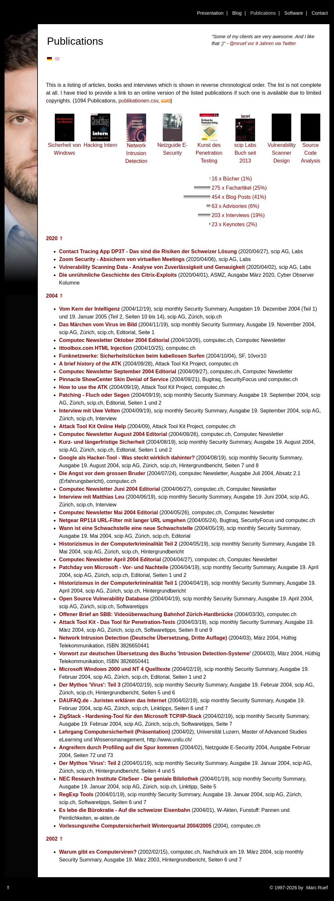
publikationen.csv (138, 100)
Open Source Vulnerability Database (104, 598)
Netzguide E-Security (172, 146)
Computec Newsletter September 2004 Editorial (117, 371)
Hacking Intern (100, 142)
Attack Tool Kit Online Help (92, 426)
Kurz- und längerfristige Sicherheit (101, 442)
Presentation (210, 13)
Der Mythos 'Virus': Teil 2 (89, 763)
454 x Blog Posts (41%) (239, 197)
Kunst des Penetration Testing (209, 150)
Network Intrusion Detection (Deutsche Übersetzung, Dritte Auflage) (143, 638)
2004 (52, 296)
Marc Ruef (317, 887)
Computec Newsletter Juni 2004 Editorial (109, 489)
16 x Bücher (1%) (232, 178)
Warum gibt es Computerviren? (98, 852)
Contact (319, 13)
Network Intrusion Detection (136, 150)
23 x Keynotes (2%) (234, 224)
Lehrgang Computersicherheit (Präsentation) (114, 732)
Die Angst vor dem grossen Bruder (102, 473)
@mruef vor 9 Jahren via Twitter (263, 43)
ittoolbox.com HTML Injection (95, 348)
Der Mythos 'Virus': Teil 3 (89, 685)
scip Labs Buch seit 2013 (245, 150)
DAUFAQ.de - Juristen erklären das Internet (112, 700)
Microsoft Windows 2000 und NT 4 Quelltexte (114, 669)
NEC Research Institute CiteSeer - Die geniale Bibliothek (128, 779)
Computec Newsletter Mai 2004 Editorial (108, 512)
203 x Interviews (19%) (238, 215)
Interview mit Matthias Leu (91, 497)
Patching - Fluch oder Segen (94, 395)
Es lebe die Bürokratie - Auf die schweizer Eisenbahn (124, 810)
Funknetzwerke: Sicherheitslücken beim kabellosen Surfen (132, 356)
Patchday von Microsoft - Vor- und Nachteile (113, 567)
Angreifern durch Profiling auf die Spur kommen (118, 747)
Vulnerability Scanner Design (281, 150)
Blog (237, 13)
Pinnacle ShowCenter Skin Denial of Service (113, 379)
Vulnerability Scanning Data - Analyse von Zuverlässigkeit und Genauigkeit (152, 267)
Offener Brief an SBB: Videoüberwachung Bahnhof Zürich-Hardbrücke (146, 614)
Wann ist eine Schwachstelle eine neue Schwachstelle (126, 528)
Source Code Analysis (310, 150)
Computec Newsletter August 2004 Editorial (113, 434)
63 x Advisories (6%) (235, 206)
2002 (52, 839)
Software (293, 13)
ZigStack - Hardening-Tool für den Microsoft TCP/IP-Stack (130, 716)
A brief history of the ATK (90, 363)
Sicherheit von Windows (64, 146)
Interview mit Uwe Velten (89, 410)
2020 (52, 238)
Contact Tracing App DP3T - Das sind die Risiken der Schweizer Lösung (148, 251)
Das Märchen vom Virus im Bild (98, 324)
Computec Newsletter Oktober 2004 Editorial (114, 340)
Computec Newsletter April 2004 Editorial (110, 559)
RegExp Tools (76, 794)
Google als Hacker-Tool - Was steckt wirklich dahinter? (127, 457)
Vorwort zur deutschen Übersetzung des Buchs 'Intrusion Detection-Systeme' (155, 653)
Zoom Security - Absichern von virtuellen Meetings (122, 259)
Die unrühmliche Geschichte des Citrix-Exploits (118, 275)
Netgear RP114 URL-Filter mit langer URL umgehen (122, 520)
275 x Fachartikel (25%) (239, 188)
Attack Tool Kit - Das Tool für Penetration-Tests (117, 622)
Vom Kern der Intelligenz (89, 309)
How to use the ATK (83, 387)
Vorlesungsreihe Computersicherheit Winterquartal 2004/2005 (135, 826)
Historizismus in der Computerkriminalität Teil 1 (118, 583)
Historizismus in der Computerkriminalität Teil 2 (118, 544)
